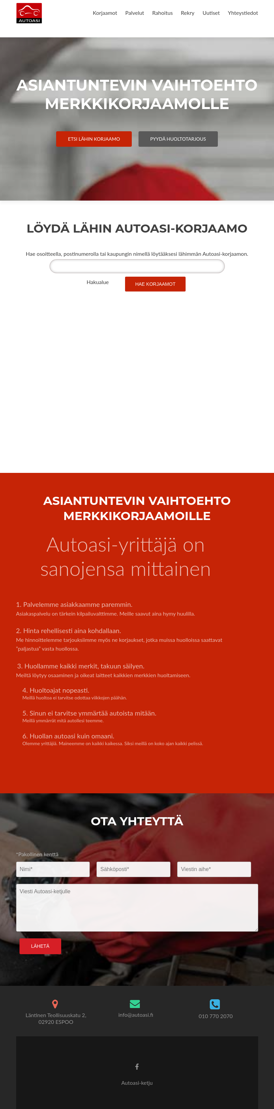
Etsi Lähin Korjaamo (94, 139)
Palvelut (134, 12)
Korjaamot (105, 12)
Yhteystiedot (243, 12)
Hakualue (98, 282)
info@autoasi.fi (135, 1014)
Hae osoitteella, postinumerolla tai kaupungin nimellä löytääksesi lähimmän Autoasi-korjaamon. (137, 253)
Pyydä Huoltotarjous (178, 139)
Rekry (187, 12)
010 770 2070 (216, 1016)
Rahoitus (162, 12)
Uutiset (211, 12)
